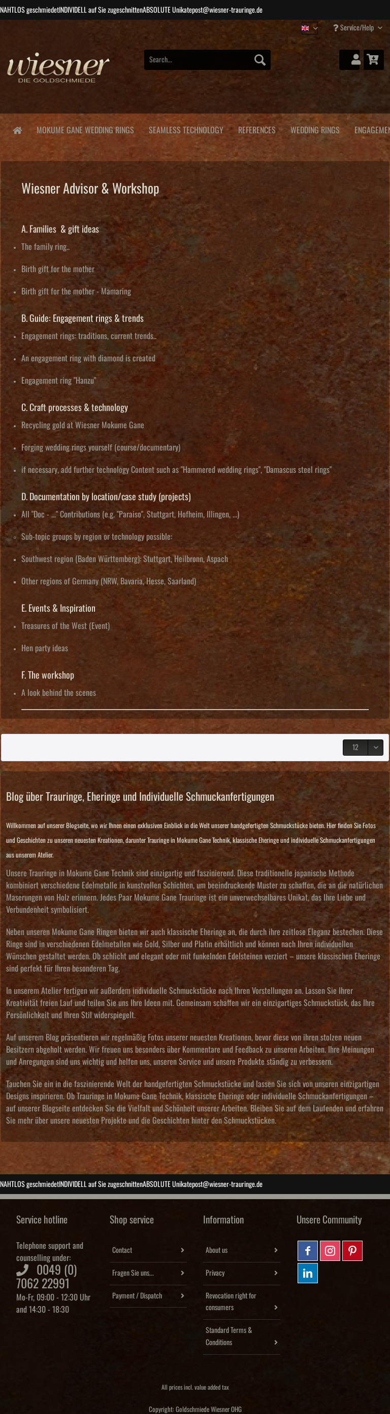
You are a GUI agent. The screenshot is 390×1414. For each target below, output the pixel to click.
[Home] (17, 129)
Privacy (215, 1273)
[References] (257, 128)
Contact (122, 1250)
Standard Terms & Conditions (229, 1336)
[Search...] (207, 60)
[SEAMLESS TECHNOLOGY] (186, 128)
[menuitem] (207, 65)
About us (217, 1250)
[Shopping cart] (374, 60)
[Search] (260, 60)
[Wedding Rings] (315, 128)
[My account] (349, 60)
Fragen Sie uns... (133, 1273)
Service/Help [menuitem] (354, 27)
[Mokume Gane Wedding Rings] (85, 128)
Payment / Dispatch (137, 1295)
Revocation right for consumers (231, 1302)
